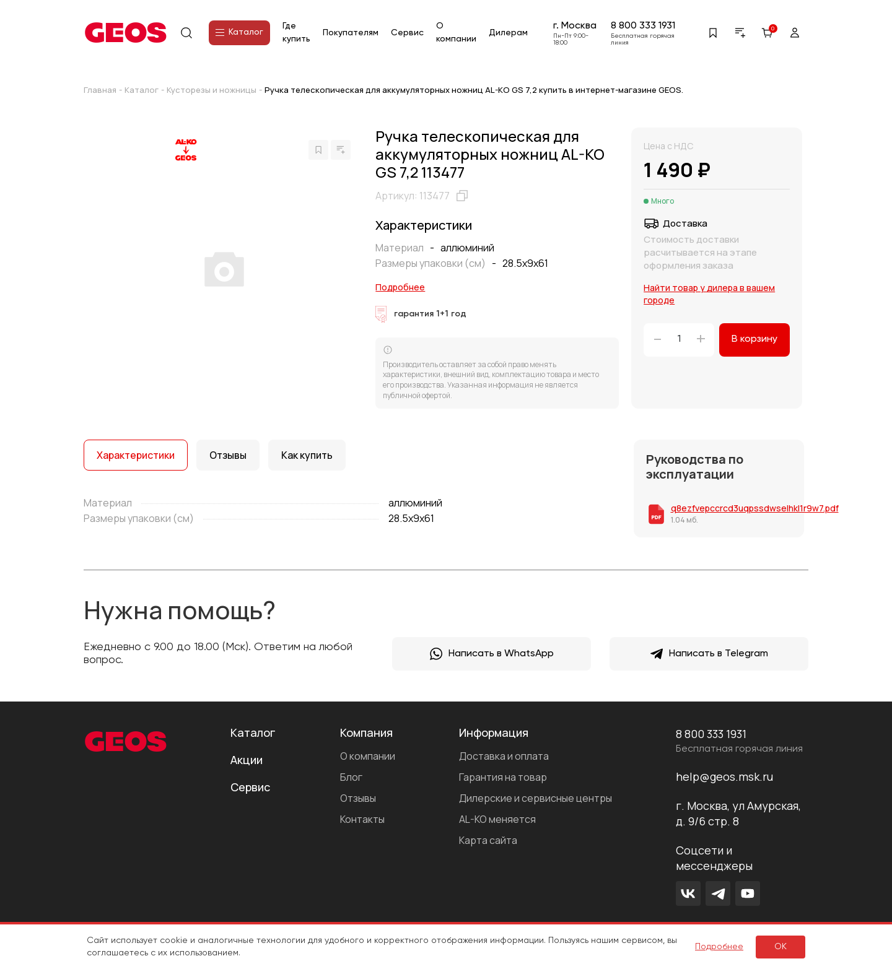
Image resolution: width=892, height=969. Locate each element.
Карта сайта (488, 840)
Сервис (407, 32)
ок (780, 946)
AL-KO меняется (497, 819)
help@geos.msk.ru (724, 776)
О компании (367, 756)
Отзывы (358, 798)
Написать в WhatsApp (492, 654)
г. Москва (575, 26)
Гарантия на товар (503, 777)
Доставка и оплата (504, 756)
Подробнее (400, 287)
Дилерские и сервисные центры (535, 798)
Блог (351, 777)
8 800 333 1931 (643, 26)
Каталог (239, 32)
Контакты (362, 819)
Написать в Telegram (709, 654)
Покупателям (350, 32)
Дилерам (508, 32)
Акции (246, 759)
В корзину (754, 339)
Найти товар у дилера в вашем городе (709, 294)
